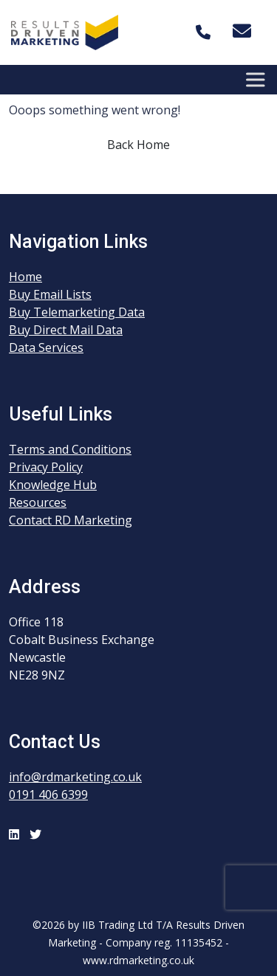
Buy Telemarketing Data (77, 312)
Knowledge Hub (53, 485)
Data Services (46, 347)
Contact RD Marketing (70, 520)
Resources (37, 502)
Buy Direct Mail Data (66, 330)
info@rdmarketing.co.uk (75, 777)
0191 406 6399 (48, 794)
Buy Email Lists (50, 294)
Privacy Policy (46, 467)
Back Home (138, 144)
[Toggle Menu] (258, 79)
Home (25, 277)
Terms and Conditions (70, 449)
